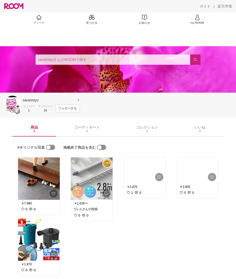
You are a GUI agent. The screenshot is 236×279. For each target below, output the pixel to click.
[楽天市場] (224, 6)
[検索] (195, 59)
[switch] (50, 147)
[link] (39, 178)
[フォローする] (67, 109)
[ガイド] (205, 6)
